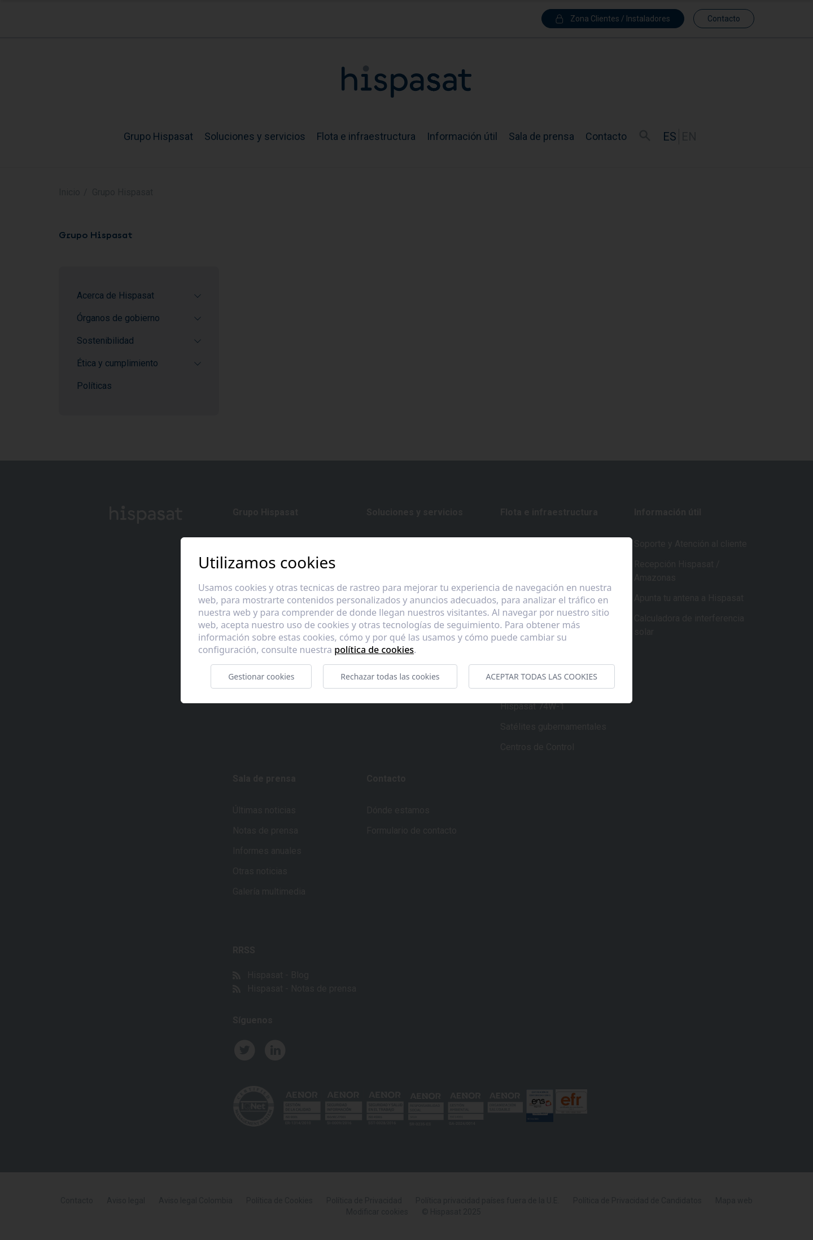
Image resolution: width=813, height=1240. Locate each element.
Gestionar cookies (261, 676)
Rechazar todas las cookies (389, 676)
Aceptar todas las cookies (541, 676)
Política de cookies (374, 649)
